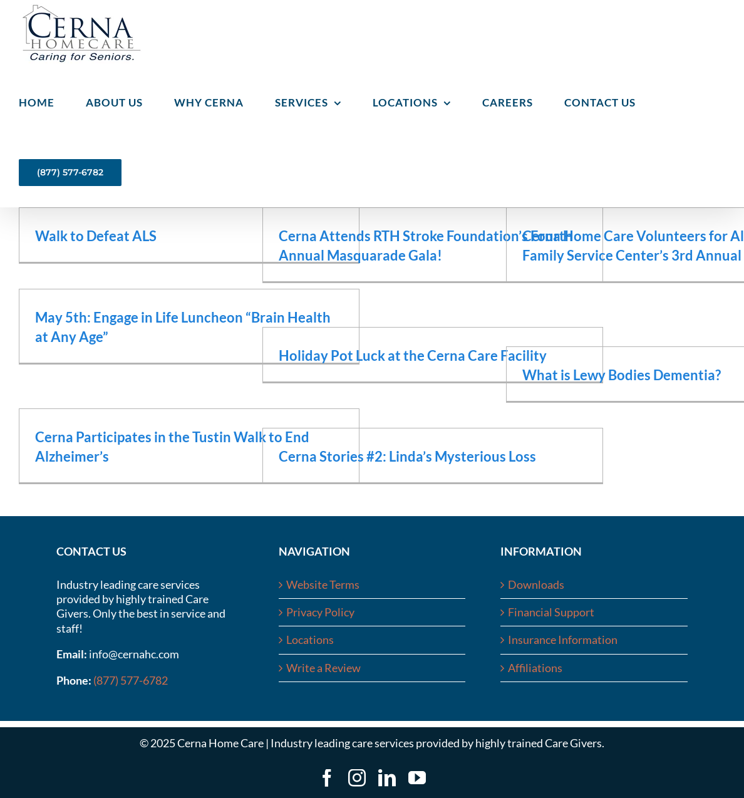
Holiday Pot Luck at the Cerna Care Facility (413, 355)
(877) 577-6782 (130, 680)
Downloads (536, 584)
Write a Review (323, 668)
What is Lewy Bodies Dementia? (621, 374)
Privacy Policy (320, 612)
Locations (310, 639)
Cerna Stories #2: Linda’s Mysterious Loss (407, 456)
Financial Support (551, 612)
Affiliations (535, 668)
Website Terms (322, 584)
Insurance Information (562, 639)
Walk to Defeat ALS (96, 235)
